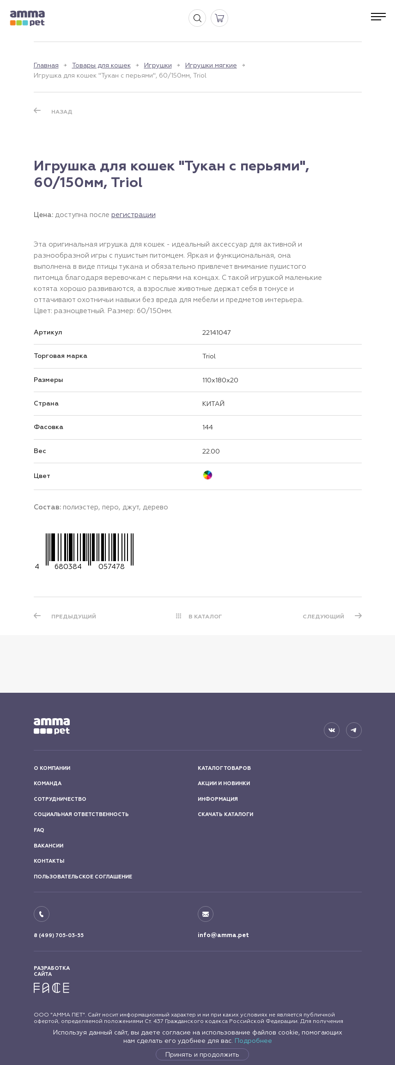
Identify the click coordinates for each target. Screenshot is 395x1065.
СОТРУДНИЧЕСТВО (60, 799)
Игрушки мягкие (211, 65)
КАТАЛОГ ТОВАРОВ (224, 768)
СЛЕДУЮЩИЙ (323, 616)
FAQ (39, 830)
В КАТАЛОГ (205, 616)
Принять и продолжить (202, 1054)
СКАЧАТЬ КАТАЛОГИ (225, 814)
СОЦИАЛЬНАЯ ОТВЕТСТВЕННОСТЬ (81, 814)
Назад (62, 112)
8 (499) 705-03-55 (59, 935)
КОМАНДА (47, 784)
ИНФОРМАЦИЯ (218, 799)
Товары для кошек (101, 65)
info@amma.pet (223, 935)
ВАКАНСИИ (48, 846)
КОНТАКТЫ (49, 861)
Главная (46, 65)
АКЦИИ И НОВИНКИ (224, 784)
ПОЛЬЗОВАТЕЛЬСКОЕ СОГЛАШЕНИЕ (83, 877)
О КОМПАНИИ (52, 768)
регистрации (133, 214)
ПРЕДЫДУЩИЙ (73, 616)
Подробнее (253, 1040)
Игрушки (158, 65)
